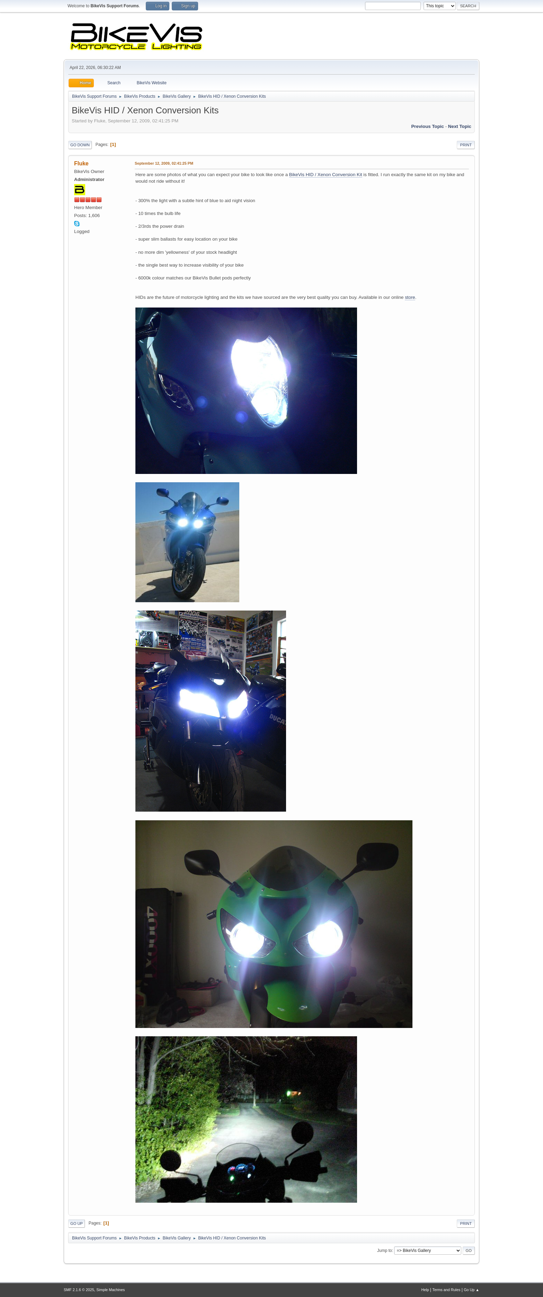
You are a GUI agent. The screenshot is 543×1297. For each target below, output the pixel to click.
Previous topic (427, 126)
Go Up (76, 1223)
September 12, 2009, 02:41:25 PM (164, 163)
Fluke (81, 163)
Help (425, 1290)
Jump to (384, 1250)
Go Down (80, 145)
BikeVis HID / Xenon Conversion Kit (325, 174)
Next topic (459, 126)
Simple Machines (110, 1290)
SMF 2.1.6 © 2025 (79, 1290)
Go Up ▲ (471, 1290)
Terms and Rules (447, 1290)
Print (466, 145)
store (410, 297)
